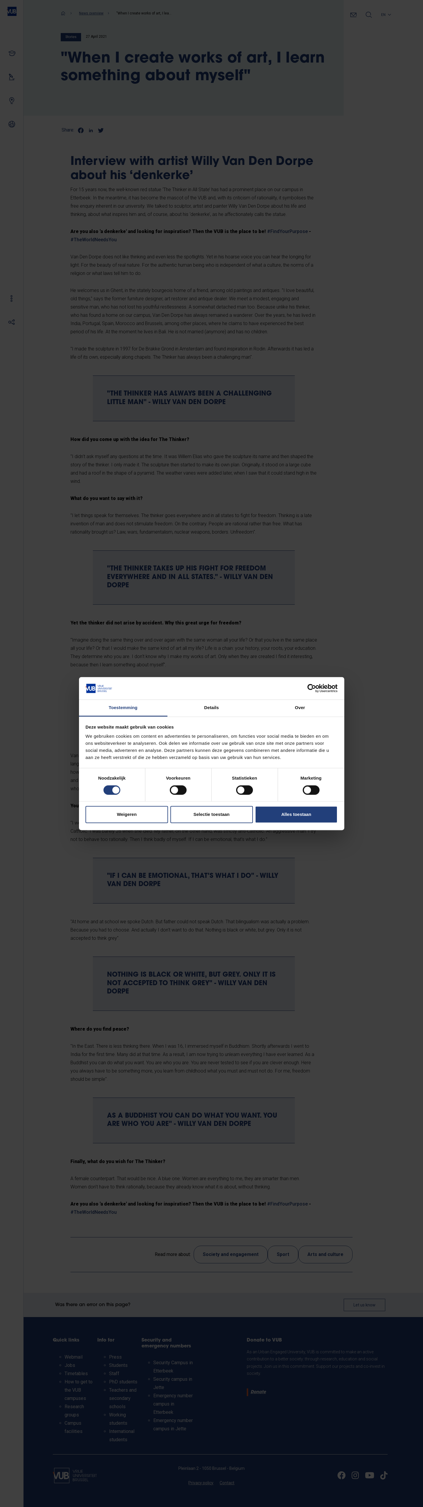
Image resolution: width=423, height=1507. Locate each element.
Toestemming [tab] (123, 707)
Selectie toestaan (211, 814)
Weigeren (126, 814)
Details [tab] (211, 707)
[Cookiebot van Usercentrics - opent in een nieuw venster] (312, 688)
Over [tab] (300, 707)
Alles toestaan (296, 814)
